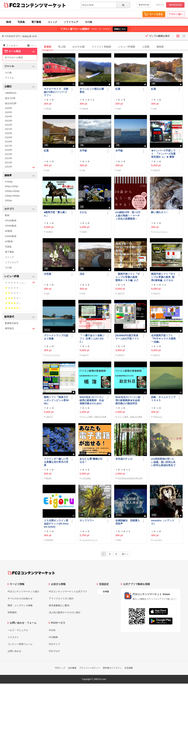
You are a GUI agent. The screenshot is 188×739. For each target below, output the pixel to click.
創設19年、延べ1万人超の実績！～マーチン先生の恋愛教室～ (127, 215)
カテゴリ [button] (19, 209)
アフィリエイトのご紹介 (61, 598)
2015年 (8, 154)
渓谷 (82, 274)
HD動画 (9, 241)
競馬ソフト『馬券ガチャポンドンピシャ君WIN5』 (56, 400)
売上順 (61, 46)
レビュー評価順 (126, 46)
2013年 (8, 162)
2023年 (8, 120)
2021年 (8, 129)
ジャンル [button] (19, 66)
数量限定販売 (11, 323)
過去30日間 (10, 103)
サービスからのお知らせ (20, 598)
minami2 (49, 232)
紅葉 (117, 88)
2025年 (8, 112)
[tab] (115, 46)
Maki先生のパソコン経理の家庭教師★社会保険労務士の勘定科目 (127, 400)
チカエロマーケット (90, 540)
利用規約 (12, 612)
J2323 (84, 232)
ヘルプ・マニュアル (18, 630)
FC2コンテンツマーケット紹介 (23, 591)
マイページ (144, 5)
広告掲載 (128, 668)
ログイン (160, 5)
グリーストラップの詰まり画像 (56, 337)
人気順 (145, 46)
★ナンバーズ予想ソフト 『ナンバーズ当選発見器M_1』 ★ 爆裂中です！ (163, 153)
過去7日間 (10, 98)
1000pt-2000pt (12, 191)
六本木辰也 (86, 478)
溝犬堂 (48, 108)
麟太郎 (48, 478)
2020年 (8, 133)
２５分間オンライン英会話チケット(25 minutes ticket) (56, 523)
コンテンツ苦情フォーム (20, 644)
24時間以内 (10, 93)
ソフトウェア (71, 22)
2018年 (8, 141)
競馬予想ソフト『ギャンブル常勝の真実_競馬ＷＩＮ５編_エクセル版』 (127, 277)
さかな (83, 212)
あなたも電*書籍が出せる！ (91, 460)
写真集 (21, 22)
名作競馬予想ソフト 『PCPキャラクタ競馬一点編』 (163, 338)
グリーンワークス (160, 232)
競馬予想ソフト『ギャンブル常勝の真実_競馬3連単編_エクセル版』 (163, 277)
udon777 (156, 170)
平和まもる (157, 417)
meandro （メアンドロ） (162, 522)
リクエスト (13, 637)
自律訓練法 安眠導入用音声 (127, 522)
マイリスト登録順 (101, 46)
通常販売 (20, 328)
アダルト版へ (176, 14)
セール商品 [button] (19, 51)
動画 (8, 22)
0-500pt (9, 181)
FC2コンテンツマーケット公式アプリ (68, 591)
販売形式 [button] (19, 317)
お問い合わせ (14, 651)
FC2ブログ (54, 651)
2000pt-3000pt (12, 195)
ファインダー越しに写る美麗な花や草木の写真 (56, 461)
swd (119, 108)
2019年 (8, 137)
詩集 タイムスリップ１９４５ (163, 399)
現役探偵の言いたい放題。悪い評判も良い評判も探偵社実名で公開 (163, 462)
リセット (32, 45)
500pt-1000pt (11, 186)
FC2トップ (60, 668)
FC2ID (52, 630)
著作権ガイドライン (112, 668)
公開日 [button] (19, 86)
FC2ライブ (54, 644)
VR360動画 (10, 225)
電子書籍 (36, 22)
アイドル (9, 77)
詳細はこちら (120, 29)
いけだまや (157, 540)
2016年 (8, 150)
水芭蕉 (47, 274)
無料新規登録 (175, 5)
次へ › (125, 554)
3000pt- (9, 200)
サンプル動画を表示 (159, 36)
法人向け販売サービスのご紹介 (65, 612)
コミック (52, 22)
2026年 (8, 108)
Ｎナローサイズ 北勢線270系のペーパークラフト (56, 92)
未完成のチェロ (123, 458)
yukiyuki (85, 108)
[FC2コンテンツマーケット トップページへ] (31, 572)
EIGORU (49, 540)
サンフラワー (87, 520)
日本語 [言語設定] (106, 591)
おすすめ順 (78, 46)
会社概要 (72, 668)
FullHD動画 (10, 236)
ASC (119, 540)
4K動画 (8, 231)
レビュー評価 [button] (19, 276)
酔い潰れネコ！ (159, 212)
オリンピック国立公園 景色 (92, 90)
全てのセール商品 (14, 57)
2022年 (8, 125)
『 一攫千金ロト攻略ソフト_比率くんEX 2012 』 (92, 338)
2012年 (20, 167)
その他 (88, 22)
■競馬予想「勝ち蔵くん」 (55, 214)
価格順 (160, 46)
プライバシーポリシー (89, 668)
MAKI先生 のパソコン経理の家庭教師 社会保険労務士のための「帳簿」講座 (92, 400)
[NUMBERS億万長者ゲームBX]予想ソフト (127, 337)
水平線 (83, 150)
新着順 (47, 46)
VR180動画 (10, 220)
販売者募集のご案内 (59, 605)
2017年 (8, 145)
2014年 (8, 158)
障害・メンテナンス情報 (20, 605)
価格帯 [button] (19, 175)
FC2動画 (53, 637)
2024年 (8, 116)
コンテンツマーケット (43, 5)
